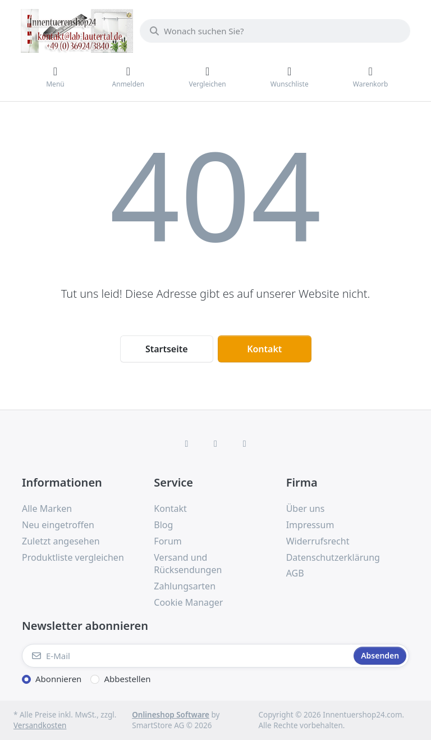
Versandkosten (39, 725)
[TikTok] (244, 443)
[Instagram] (215, 443)
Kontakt (264, 349)
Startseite (166, 349)
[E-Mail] (186, 656)
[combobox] (275, 31)
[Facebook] (187, 443)
